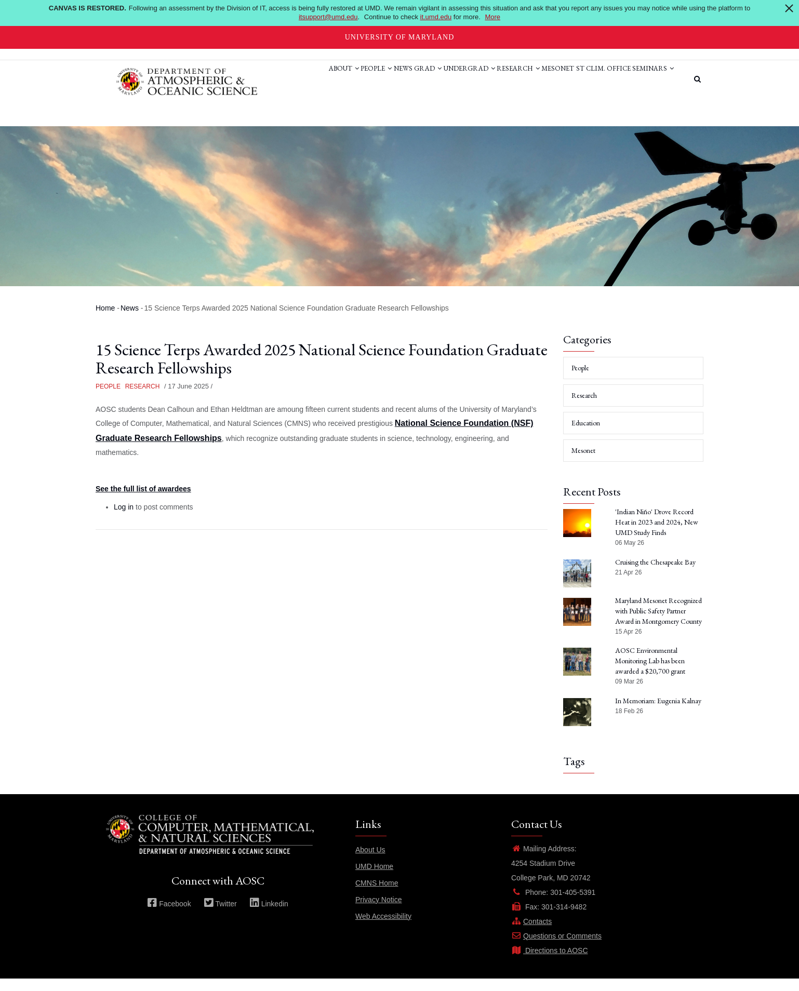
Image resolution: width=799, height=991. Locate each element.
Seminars (277, 118)
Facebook (169, 916)
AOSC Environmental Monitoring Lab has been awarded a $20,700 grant (650, 673)
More (492, 17)
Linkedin (268, 916)
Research (489, 79)
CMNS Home (376, 895)
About (272, 79)
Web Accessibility (383, 928)
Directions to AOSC (549, 962)
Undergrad (431, 79)
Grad (381, 79)
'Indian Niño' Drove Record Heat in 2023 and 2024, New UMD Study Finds (656, 534)
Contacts (531, 933)
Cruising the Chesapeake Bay (655, 574)
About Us (370, 862)
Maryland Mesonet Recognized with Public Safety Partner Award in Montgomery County (658, 623)
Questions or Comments (556, 948)
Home (105, 320)
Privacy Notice (378, 911)
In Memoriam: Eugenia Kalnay (658, 712)
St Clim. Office (591, 79)
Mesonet (537, 79)
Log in (124, 519)
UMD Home (374, 878)
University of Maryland (400, 37)
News (348, 79)
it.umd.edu (436, 17)
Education (585, 435)
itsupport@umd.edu (328, 17)
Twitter (220, 916)
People (312, 79)
